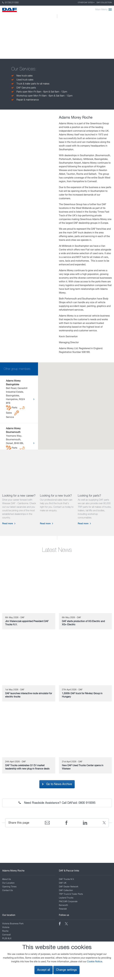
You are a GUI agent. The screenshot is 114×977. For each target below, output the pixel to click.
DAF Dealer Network (68, 887)
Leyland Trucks (66, 898)
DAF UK (62, 883)
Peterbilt (63, 909)
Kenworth (63, 905)
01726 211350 (10, 3)
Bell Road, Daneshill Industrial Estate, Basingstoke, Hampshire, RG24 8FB (16, 399)
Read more (7, 524)
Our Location (8, 883)
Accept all (43, 970)
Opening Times (9, 887)
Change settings (66, 970)
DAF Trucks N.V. (67, 879)
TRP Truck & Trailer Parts (71, 894)
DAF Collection (104, 3)
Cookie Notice (94, 962)
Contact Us (7, 890)
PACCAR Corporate (68, 902)
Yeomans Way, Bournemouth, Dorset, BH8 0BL (15, 443)
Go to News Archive (57, 784)
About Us (6, 879)
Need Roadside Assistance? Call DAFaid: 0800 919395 (57, 802)
